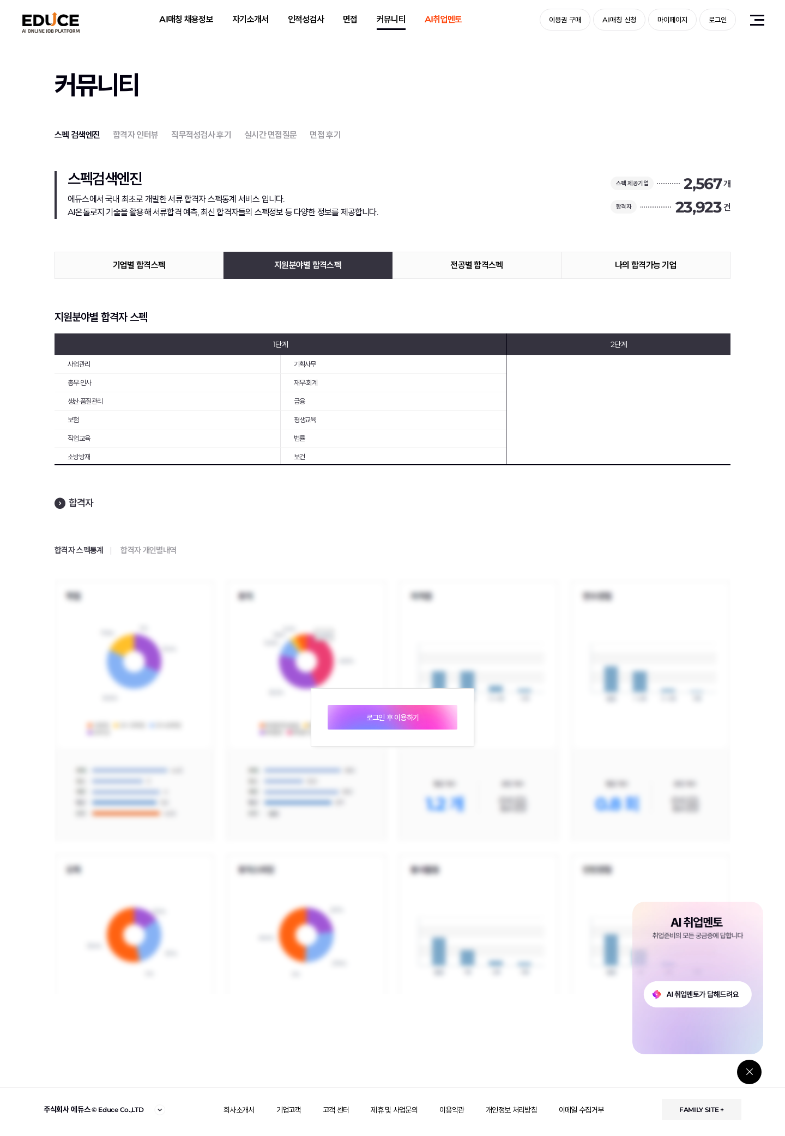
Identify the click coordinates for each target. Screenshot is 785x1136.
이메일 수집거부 (581, 1110)
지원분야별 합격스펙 (307, 265)
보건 (299, 456)
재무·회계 (306, 382)
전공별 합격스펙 (476, 265)
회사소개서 (239, 1110)
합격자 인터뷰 (135, 135)
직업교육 (79, 438)
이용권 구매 (565, 19)
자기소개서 (250, 19)
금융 (299, 401)
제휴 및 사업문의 (394, 1110)
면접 (350, 19)
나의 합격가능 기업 (646, 265)
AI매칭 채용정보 (186, 19)
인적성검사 (306, 19)
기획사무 (305, 364)
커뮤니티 (391, 19)
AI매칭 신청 (619, 19)
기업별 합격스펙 (139, 265)
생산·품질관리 (85, 401)
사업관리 (79, 364)
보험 (73, 419)
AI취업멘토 (443, 19)
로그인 (718, 19)
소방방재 (79, 456)
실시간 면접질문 (270, 135)
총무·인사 (80, 382)
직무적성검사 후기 (201, 135)
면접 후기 (325, 135)
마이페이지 (672, 19)
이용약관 (451, 1110)
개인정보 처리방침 (511, 1110)
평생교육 (305, 419)
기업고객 (288, 1110)
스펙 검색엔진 (77, 135)
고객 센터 (336, 1110)
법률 (299, 438)
